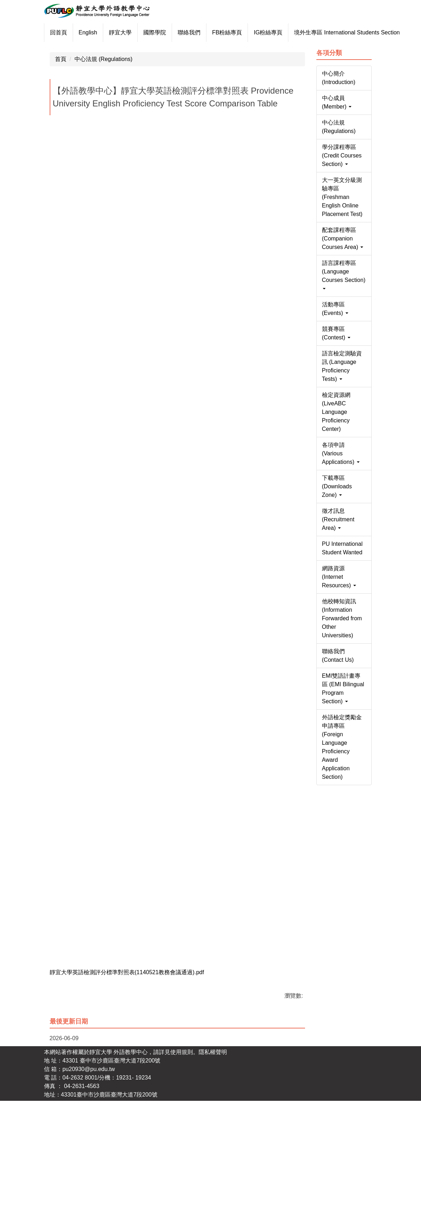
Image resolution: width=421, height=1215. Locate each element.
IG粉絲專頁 (284, 32)
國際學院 (171, 32)
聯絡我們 (205, 32)
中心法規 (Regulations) (103, 172)
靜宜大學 (136, 32)
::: (52, 32)
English (104, 32)
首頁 (60, 172)
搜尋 (362, 8)
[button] (53, 99)
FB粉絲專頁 (243, 32)
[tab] (165, 151)
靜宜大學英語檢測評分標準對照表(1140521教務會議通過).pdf (132, 1086)
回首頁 (74, 32)
